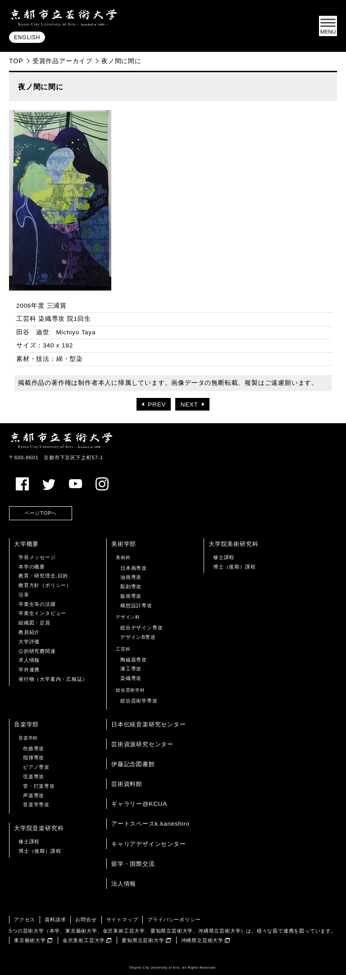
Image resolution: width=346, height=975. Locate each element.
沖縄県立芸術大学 (202, 940)
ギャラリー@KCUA (139, 803)
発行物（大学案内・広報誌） (52, 679)
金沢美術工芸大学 (84, 940)
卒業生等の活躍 (37, 604)
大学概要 (26, 544)
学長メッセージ (37, 557)
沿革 (23, 594)
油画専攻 (130, 577)
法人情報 (123, 883)
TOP (16, 61)
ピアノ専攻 (36, 767)
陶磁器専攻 (133, 659)
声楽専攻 (33, 795)
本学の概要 (31, 566)
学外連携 (29, 669)
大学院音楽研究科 (39, 828)
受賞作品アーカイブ (62, 61)
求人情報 (29, 660)
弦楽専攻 (33, 776)
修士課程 (223, 557)
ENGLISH (27, 37)
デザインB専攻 (138, 637)
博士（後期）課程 (234, 566)
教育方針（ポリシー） (45, 585)
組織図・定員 (34, 622)
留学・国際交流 (133, 863)
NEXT (189, 404)
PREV (157, 404)
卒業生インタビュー (42, 613)
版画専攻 (130, 596)
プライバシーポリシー (173, 919)
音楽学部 (26, 724)
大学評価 (29, 641)
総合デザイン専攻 (141, 627)
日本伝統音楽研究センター (148, 724)
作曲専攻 (33, 748)
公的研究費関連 (37, 651)
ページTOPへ (40, 513)
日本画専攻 (133, 568)
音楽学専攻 (36, 804)
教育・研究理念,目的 (43, 575)
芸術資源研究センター (142, 744)
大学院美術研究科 (233, 544)
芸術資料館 (126, 784)
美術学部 (123, 544)
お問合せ (85, 919)
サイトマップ (122, 919)
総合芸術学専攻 (139, 700)
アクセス (24, 919)
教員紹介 (29, 632)
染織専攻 (130, 678)
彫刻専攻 (130, 586)
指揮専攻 (33, 757)
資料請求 (55, 919)
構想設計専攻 (136, 605)
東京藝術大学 (30, 940)
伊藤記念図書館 (133, 764)
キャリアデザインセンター (148, 844)
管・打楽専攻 (39, 786)
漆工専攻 (130, 668)
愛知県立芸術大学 (143, 940)
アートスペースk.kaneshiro (150, 823)
